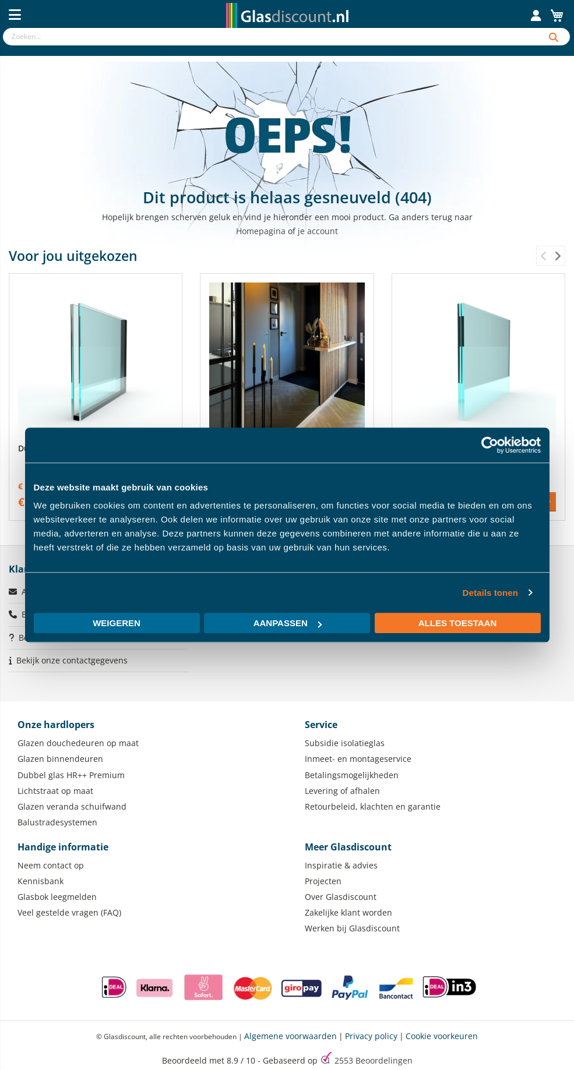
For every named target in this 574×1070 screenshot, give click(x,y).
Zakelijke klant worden (348, 912)
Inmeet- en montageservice (358, 758)
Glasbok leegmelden (57, 896)
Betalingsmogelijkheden (352, 775)
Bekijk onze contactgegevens (72, 660)
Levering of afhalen (342, 790)
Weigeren (116, 623)
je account (318, 230)
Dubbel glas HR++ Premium (71, 775)
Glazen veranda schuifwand (71, 806)
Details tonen (490, 593)
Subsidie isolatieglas (345, 742)
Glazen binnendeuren (60, 758)
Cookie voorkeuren (442, 1035)
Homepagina (261, 230)
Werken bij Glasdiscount (352, 928)
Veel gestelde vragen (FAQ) (69, 912)
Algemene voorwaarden (290, 1035)
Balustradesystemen (57, 822)
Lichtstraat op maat (55, 790)
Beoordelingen (373, 1060)
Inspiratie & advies (341, 865)
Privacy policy (371, 1035)
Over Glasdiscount (340, 896)
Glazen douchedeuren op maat (78, 742)
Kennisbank (40, 881)
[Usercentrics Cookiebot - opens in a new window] (490, 445)
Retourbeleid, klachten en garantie (373, 806)
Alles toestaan (457, 623)
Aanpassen (287, 623)
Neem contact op (50, 865)
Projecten (323, 881)
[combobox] (270, 36)
